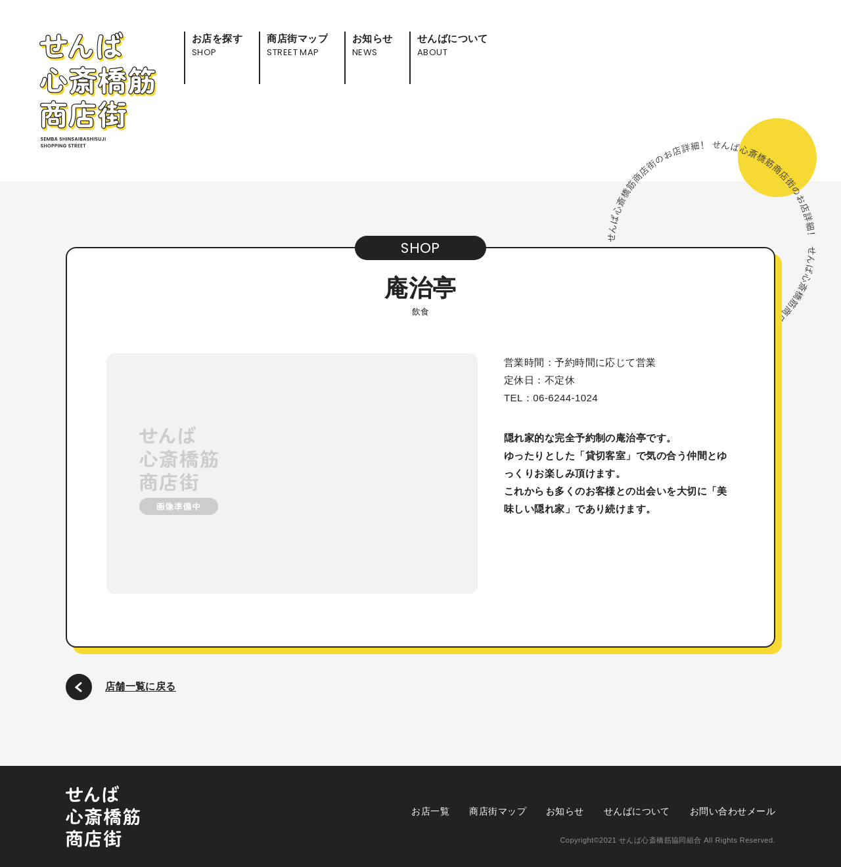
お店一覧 (430, 811)
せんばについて (637, 811)
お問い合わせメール (732, 811)
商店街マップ (497, 811)
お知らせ (565, 811)
